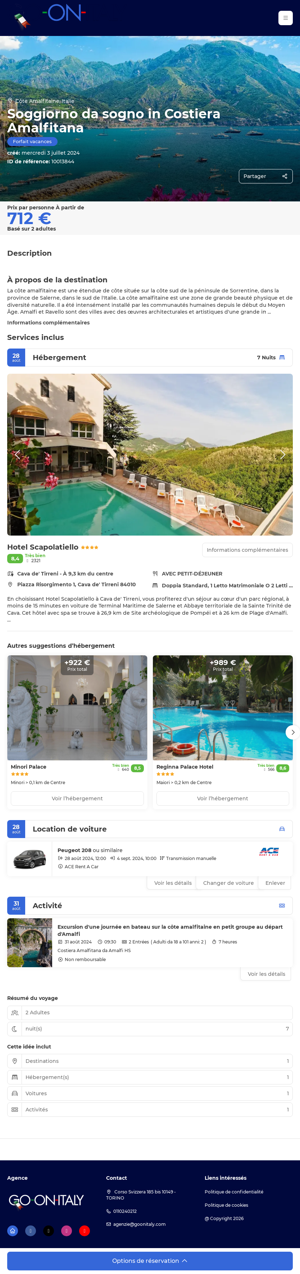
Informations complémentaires (48, 322)
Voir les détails (266, 974)
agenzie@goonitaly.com (139, 1224)
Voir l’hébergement (77, 798)
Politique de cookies (226, 1205)
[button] (18, 454)
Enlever (275, 883)
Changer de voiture (228, 883)
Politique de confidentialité (234, 1192)
